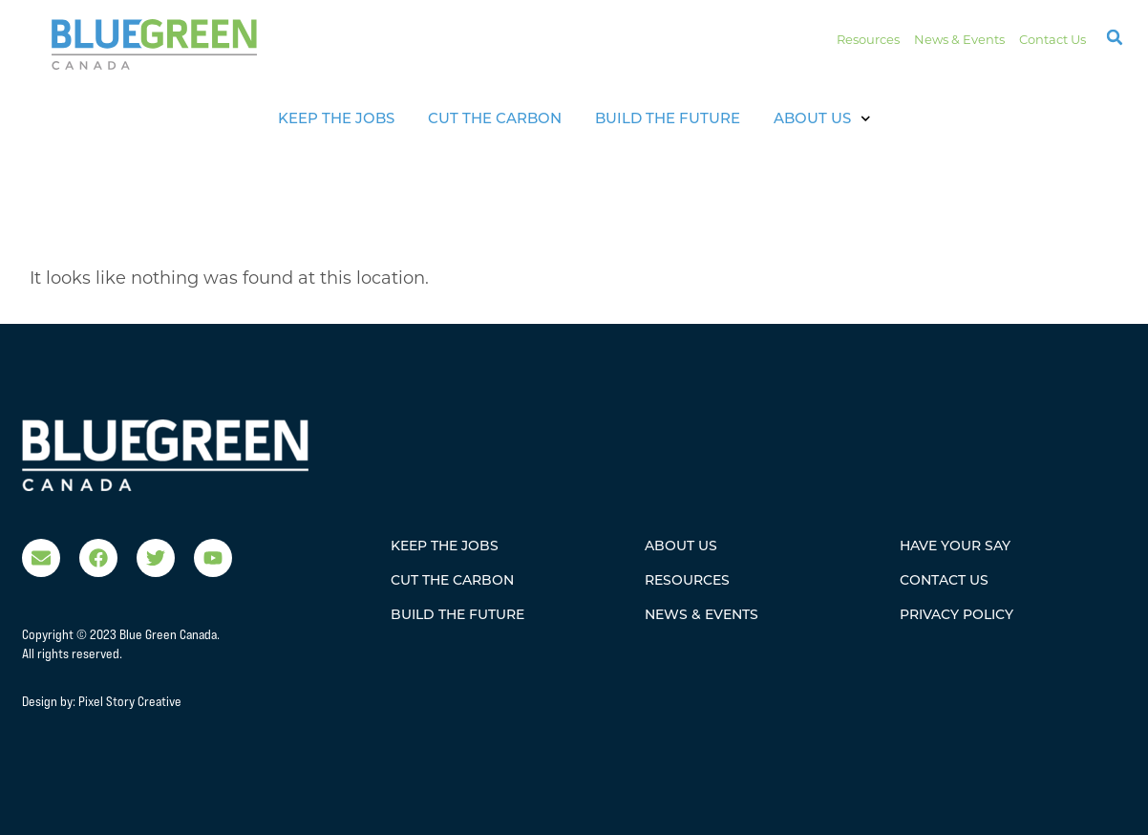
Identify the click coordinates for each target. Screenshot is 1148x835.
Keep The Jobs (336, 118)
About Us (822, 119)
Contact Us (1052, 39)
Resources (868, 39)
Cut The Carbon (495, 118)
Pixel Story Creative (129, 701)
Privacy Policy (956, 614)
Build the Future (667, 118)
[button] (1114, 37)
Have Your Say (955, 545)
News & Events (959, 39)
